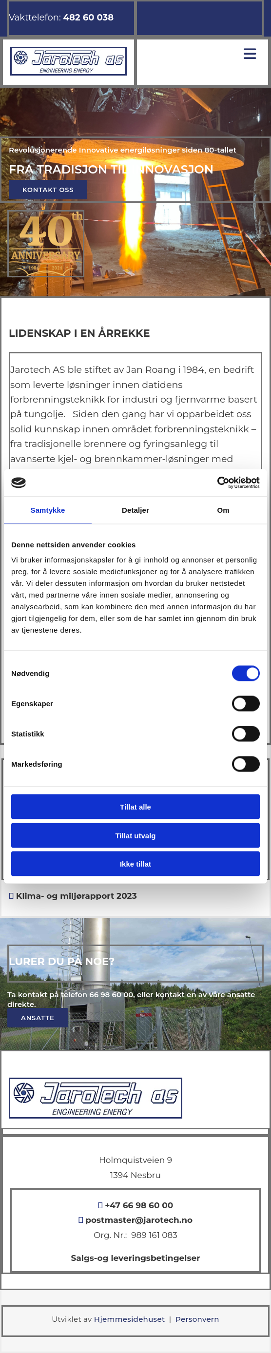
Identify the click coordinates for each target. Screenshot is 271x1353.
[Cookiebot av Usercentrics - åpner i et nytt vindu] (217, 483)
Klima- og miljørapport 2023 (75, 896)
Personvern (197, 1319)
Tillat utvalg (135, 835)
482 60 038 (88, 17)
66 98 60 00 (111, 994)
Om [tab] (223, 509)
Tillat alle (135, 807)
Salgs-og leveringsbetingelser (135, 1258)
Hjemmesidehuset (129, 1319)
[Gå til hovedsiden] (68, 72)
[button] (48, 189)
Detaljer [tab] (135, 509)
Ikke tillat (135, 864)
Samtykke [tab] (48, 509)
